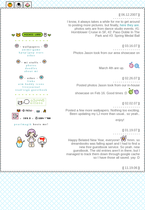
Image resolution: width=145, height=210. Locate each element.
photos (31, 65)
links (31, 81)
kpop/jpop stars (31, 52)
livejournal (31, 86)
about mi (31, 71)
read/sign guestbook (31, 89)
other (31, 55)
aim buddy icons (31, 84)
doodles (31, 68)
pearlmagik (23, 124)
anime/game (31, 49)
